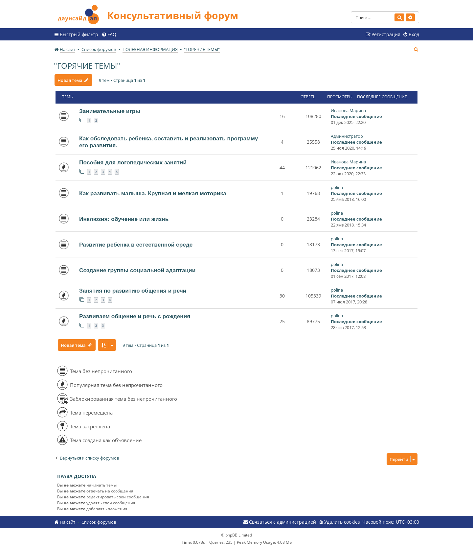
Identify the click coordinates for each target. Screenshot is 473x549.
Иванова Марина (348, 110)
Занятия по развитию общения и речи (132, 290)
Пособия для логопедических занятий (133, 162)
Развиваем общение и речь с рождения (134, 316)
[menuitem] (108, 34)
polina (337, 187)
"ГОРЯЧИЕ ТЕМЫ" (87, 65)
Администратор (347, 136)
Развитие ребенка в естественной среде (135, 244)
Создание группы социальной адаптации (137, 270)
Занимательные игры (109, 111)
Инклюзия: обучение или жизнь (124, 219)
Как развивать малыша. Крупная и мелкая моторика (152, 193)
